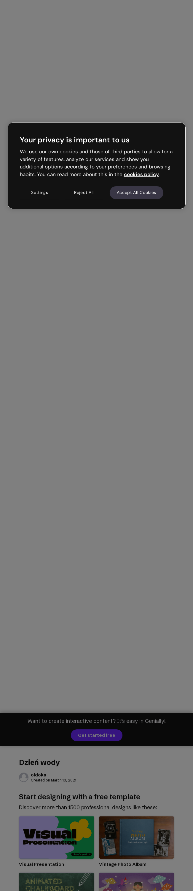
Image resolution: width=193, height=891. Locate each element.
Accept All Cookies (137, 192)
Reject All (84, 192)
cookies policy (141, 174)
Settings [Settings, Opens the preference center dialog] (39, 192)
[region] (97, 166)
